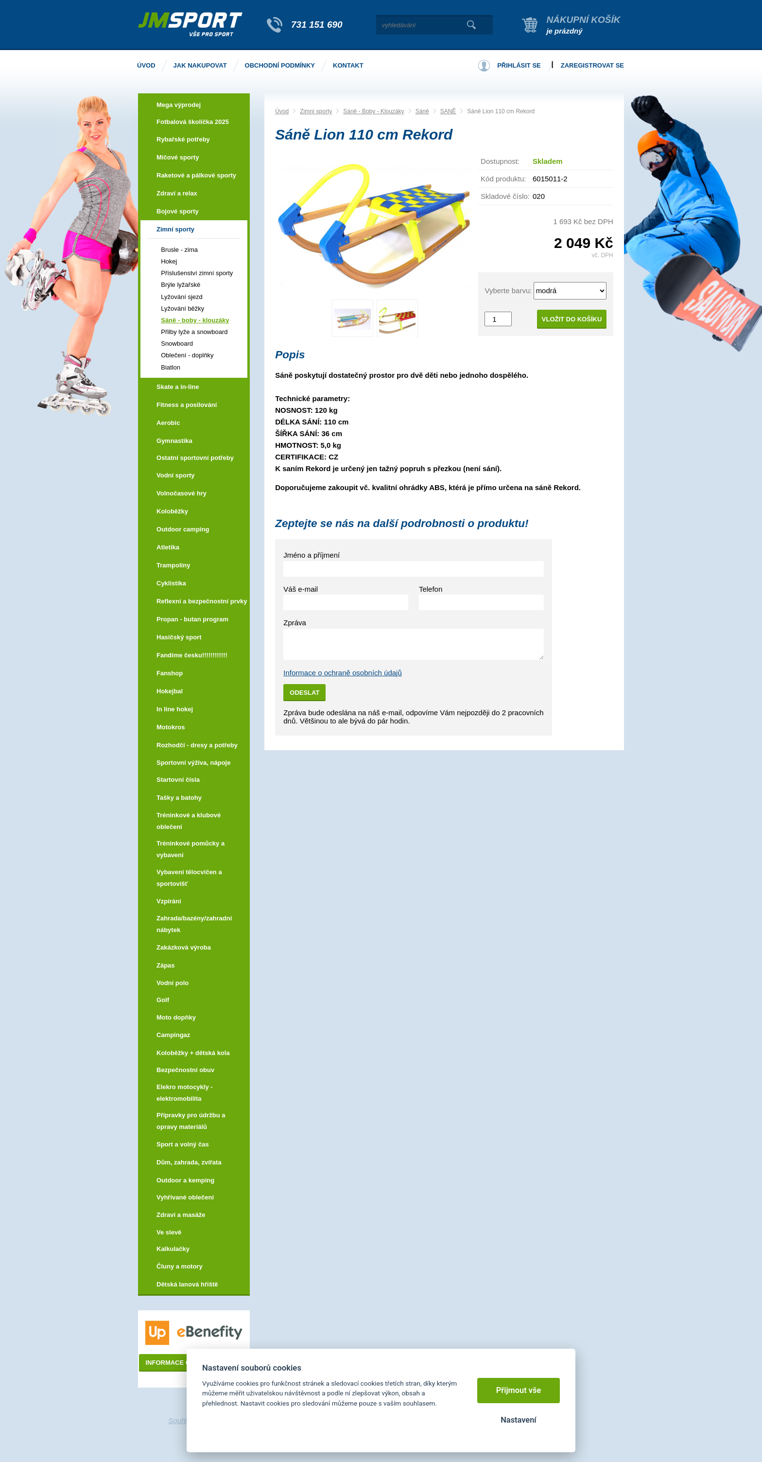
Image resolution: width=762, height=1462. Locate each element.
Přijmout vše (518, 1390)
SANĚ (448, 111)
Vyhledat (471, 25)
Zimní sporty (316, 111)
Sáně (422, 111)
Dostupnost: (500, 161)
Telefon (430, 589)
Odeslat (304, 692)
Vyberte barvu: (508, 290)
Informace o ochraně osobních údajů (342, 673)
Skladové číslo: (505, 196)
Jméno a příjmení (311, 555)
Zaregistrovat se (592, 65)
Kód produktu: (503, 179)
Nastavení (518, 1420)
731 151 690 (317, 24)
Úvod (282, 111)
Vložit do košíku (572, 319)
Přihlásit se (519, 65)
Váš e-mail (300, 589)
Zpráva (294, 622)
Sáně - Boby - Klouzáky (373, 111)
